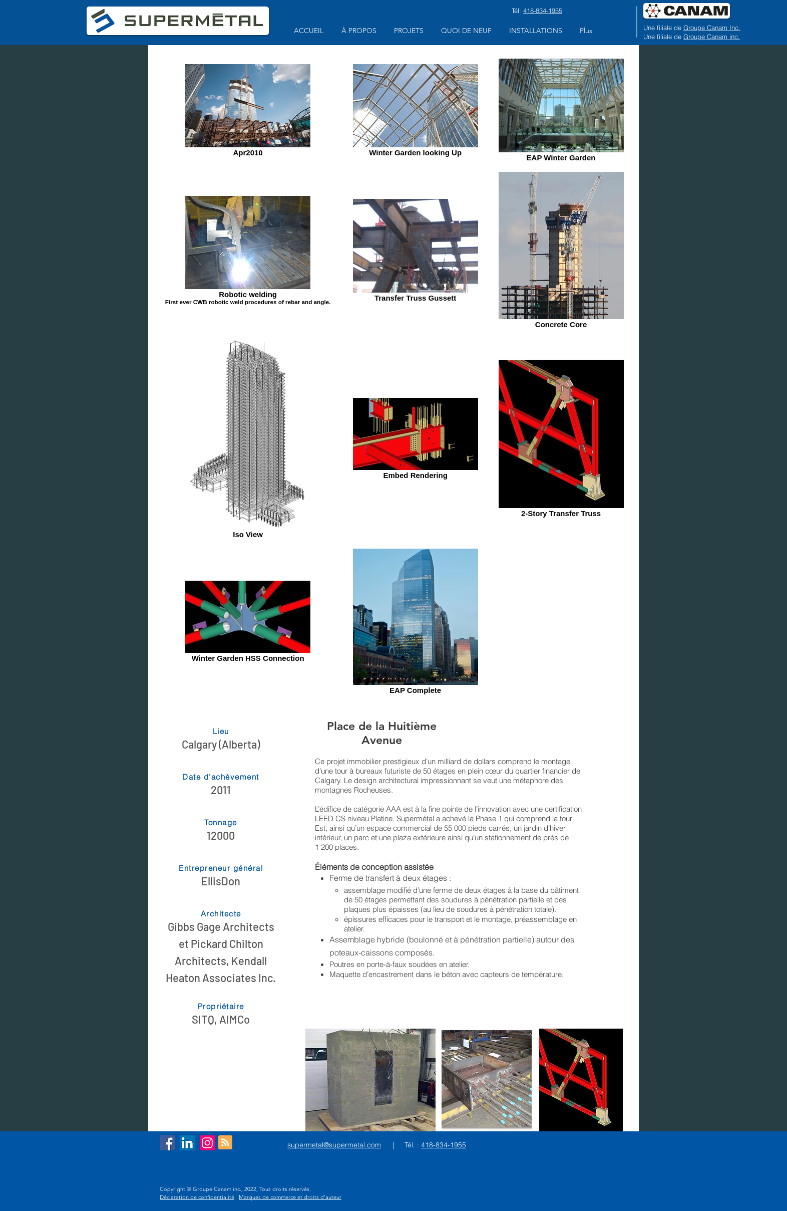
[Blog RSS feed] (225, 1142)
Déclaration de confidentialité (197, 1196)
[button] (358, 31)
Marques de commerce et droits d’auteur (290, 1196)
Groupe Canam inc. (711, 37)
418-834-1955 (542, 11)
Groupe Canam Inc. (711, 28)
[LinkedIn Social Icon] (187, 1142)
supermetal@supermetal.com (334, 1144)
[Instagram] (207, 1142)
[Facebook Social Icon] (167, 1142)
